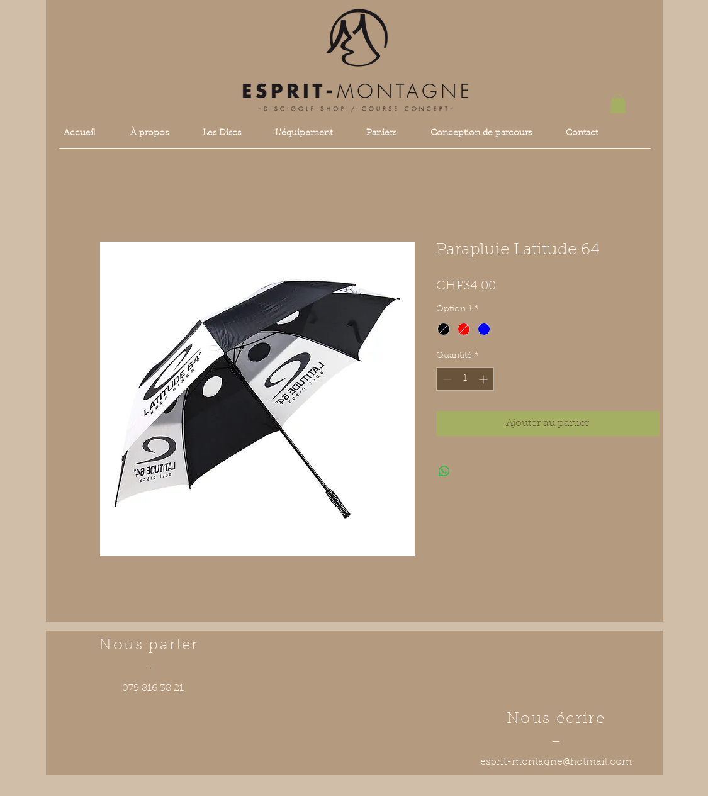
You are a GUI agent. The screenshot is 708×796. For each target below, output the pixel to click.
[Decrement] (446, 379)
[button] (618, 103)
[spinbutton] (465, 379)
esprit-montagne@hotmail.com (556, 762)
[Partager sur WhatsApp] (444, 471)
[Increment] (484, 379)
